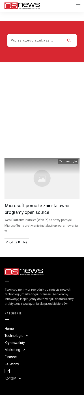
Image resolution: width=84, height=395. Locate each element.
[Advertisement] (42, 98)
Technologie (68, 152)
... (9, 222)
